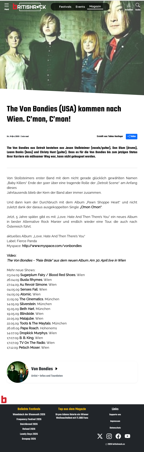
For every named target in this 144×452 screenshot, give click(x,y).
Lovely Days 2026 (29, 434)
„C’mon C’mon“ (91, 207)
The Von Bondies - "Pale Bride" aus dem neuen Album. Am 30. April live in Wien (66, 260)
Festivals (65, 6)
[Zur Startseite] (4, 399)
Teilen (131, 136)
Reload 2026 (28, 429)
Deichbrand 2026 (29, 424)
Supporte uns (115, 414)
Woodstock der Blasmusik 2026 (29, 415)
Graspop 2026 (29, 439)
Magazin (95, 6)
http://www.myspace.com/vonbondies (52, 246)
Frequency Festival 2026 (29, 419)
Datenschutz (115, 428)
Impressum (115, 421)
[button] (65, 6)
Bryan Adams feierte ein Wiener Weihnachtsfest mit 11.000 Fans (72, 416)
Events (80, 6)
